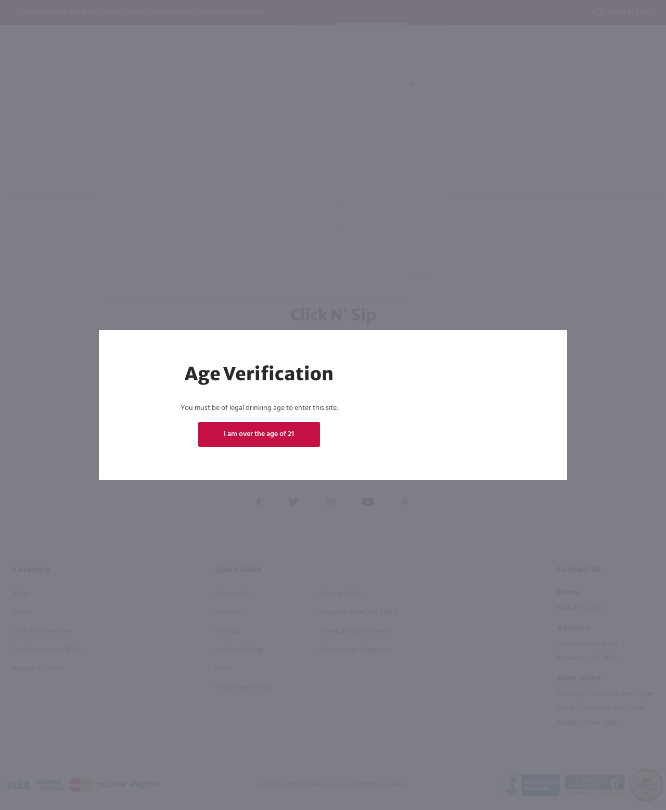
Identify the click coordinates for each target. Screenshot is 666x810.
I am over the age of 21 (259, 434)
